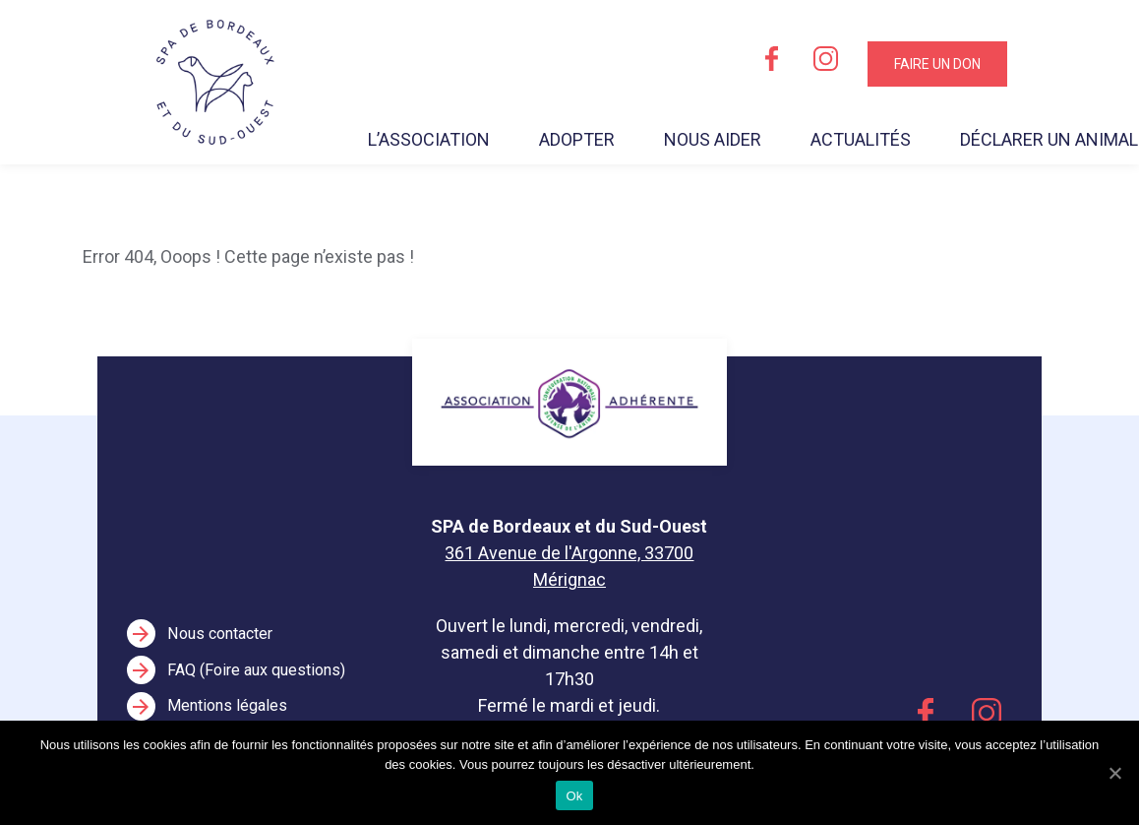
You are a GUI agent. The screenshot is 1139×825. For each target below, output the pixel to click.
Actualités (860, 139)
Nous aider (712, 139)
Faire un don (937, 64)
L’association (429, 139)
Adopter (577, 139)
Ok (574, 796)
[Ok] (1114, 773)
